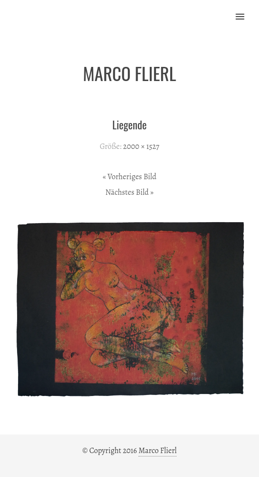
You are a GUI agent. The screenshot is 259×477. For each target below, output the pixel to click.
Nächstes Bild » (129, 192)
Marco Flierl (158, 450)
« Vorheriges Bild (129, 176)
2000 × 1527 (141, 146)
